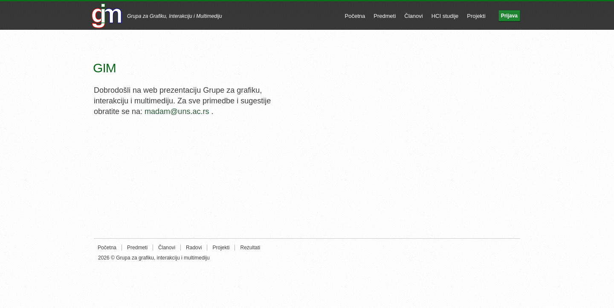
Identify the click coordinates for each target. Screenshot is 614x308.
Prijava (509, 16)
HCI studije (445, 16)
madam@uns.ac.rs (177, 111)
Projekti (476, 16)
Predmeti (385, 16)
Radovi (194, 248)
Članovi (413, 16)
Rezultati (250, 248)
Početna (355, 16)
